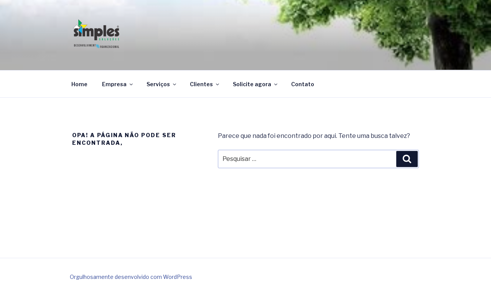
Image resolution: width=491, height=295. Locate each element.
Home (79, 84)
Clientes (205, 84)
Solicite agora (255, 84)
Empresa (118, 84)
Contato (302, 84)
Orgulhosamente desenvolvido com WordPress (131, 277)
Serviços (162, 84)
